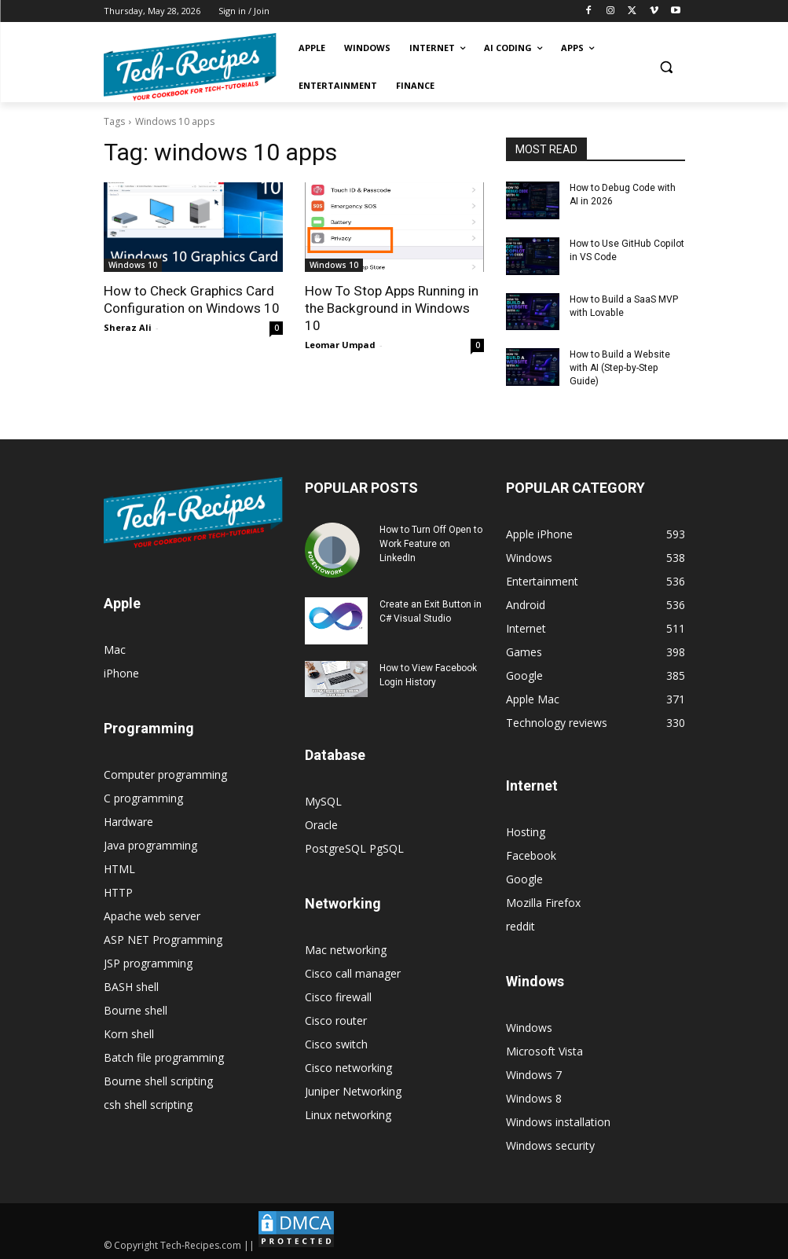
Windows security (550, 1144)
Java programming (150, 844)
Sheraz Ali (128, 327)
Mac (115, 648)
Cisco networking (348, 1066)
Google (524, 878)
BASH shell (131, 985)
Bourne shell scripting (158, 1080)
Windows (529, 1026)
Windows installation (558, 1121)
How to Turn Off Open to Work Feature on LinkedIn (430, 543)
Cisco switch (336, 1043)
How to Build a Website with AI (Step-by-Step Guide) (619, 368)
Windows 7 (534, 1073)
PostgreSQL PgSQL (354, 847)
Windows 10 (132, 264)
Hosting (525, 831)
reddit (520, 925)
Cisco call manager (353, 972)
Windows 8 (534, 1097)
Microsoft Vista (544, 1050)
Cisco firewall (338, 996)
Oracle (321, 824)
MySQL (323, 800)
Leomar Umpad (340, 345)
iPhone (121, 672)
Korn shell (129, 1033)
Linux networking (348, 1114)
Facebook (531, 854)
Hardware (128, 820)
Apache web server (152, 915)
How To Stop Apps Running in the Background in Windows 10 (391, 308)
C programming (143, 797)
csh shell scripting (148, 1103)
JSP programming (148, 962)
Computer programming (165, 773)
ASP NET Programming (163, 938)
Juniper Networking (353, 1090)
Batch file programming (164, 1056)
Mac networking (346, 948)
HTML (119, 868)
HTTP (118, 891)
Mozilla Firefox (543, 901)
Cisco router (336, 1019)
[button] (666, 67)
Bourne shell (135, 1009)
